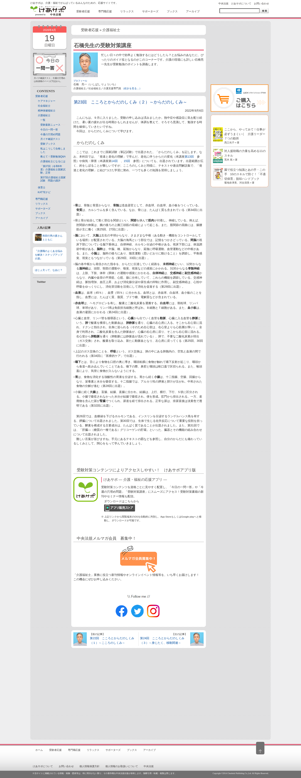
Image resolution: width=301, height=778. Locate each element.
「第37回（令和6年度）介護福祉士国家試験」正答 (52, 169)
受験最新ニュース (50, 124)
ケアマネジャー (46, 100)
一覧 (42, 120)
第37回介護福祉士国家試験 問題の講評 (53, 179)
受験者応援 (41, 96)
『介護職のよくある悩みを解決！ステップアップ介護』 (48, 255)
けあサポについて (241, 3)
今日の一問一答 (49, 129)
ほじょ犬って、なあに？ (48, 270)
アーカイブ (41, 218)
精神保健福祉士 (46, 110)
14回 (114, 161)
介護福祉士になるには (52, 161)
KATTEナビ (44, 192)
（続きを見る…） (132, 88)
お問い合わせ (261, 3)
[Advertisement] (49, 345)
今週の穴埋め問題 (50, 134)
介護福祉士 (44, 115)
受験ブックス (47, 143)
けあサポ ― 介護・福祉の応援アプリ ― (135, 479)
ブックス (40, 213)
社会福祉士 (44, 105)
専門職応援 (41, 199)
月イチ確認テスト (50, 139)
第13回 (189, 156)
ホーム (39, 750)
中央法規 (223, 3)
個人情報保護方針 (89, 766)
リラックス (41, 203)
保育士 (41, 187)
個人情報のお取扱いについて (121, 766)
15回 (127, 161)
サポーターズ (42, 208)
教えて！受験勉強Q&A (53, 156)
